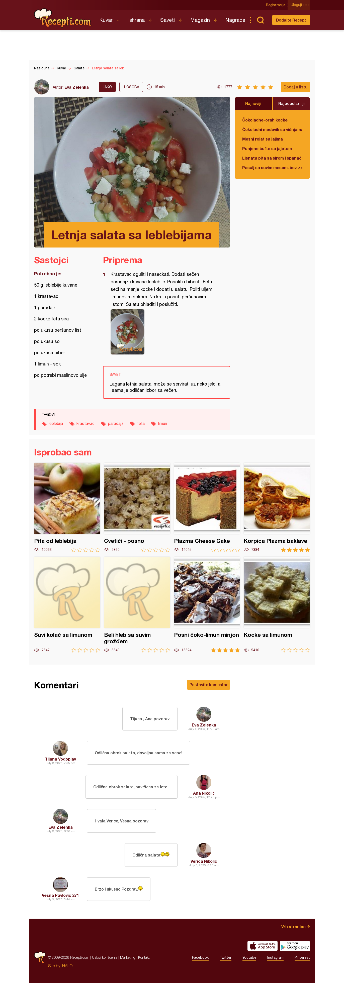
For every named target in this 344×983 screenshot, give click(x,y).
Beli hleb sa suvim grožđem (137, 605)
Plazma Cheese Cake (207, 507)
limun (162, 423)
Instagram (275, 957)
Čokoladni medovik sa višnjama (272, 129)
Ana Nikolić (204, 793)
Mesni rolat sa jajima (262, 139)
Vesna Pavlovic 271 (60, 895)
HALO (67, 965)
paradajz (116, 423)
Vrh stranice (293, 926)
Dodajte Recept (291, 20)
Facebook (200, 957)
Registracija (276, 5)
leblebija (56, 423)
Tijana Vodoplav (60, 759)
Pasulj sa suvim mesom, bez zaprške (272, 167)
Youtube (249, 957)
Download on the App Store (262, 946)
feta (141, 423)
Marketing (127, 957)
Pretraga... (260, 20)
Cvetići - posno (137, 507)
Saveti (167, 20)
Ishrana (136, 20)
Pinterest (302, 957)
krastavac (85, 423)
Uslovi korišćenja (104, 957)
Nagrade (235, 20)
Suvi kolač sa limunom (67, 605)
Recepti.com (63, 18)
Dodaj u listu (295, 86)
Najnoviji (253, 103)
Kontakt (144, 957)
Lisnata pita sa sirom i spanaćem (272, 158)
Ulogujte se (300, 5)
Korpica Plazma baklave (277, 507)
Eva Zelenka (76, 87)
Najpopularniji (291, 103)
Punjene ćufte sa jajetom (267, 148)
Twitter (225, 957)
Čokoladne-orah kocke (265, 119)
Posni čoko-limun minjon (207, 605)
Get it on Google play (295, 946)
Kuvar (106, 20)
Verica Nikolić (204, 861)
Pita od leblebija (67, 507)
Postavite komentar (209, 684)
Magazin (200, 20)
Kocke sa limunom (277, 605)
